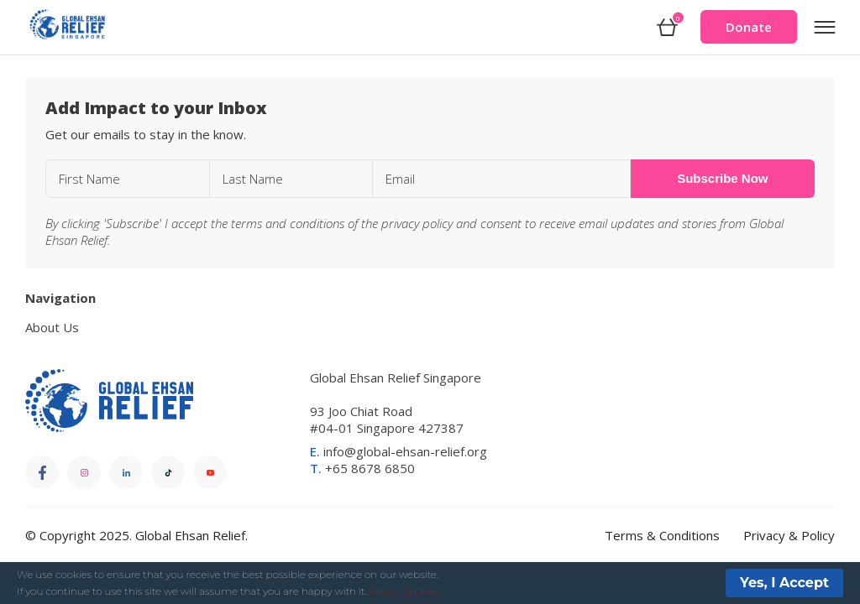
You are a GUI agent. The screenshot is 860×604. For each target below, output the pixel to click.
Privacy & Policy (789, 535)
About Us (52, 327)
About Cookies (405, 591)
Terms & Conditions (662, 535)
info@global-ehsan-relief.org (398, 451)
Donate (749, 26)
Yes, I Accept (784, 583)
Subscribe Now (722, 178)
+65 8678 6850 (362, 468)
